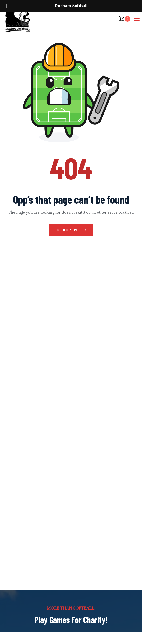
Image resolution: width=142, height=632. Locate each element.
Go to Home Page (71, 230)
